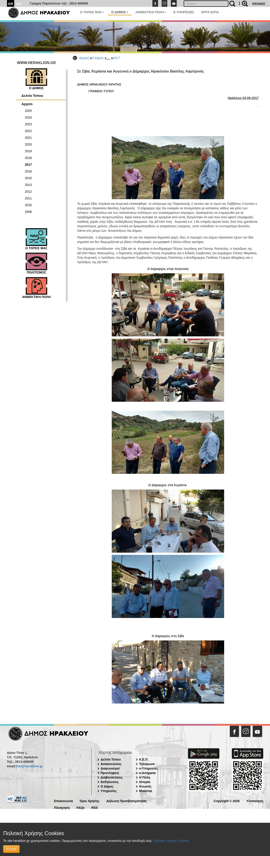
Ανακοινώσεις (111, 764)
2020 (28, 144)
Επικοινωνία (63, 800)
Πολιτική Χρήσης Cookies (171, 841)
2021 (28, 137)
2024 (28, 117)
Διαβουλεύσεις (112, 777)
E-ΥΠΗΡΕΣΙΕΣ (184, 12)
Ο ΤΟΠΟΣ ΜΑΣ (92, 12)
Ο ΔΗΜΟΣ (119, 12)
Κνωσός (145, 786)
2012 (28, 191)
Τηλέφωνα (146, 764)
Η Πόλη (144, 777)
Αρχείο (27, 104)
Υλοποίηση (254, 800)
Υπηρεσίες (109, 791)
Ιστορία (144, 782)
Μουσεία (145, 791)
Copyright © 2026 (227, 800)
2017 (116, 58)
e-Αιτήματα (147, 773)
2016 (28, 171)
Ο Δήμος (98, 58)
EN (18, 4)
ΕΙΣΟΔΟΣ (258, 3)
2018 (28, 158)
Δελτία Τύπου (32, 95)
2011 (28, 198)
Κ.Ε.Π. (143, 759)
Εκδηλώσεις (110, 782)
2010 (28, 205)
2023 (28, 124)
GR (10, 4)
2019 (28, 151)
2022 (28, 131)
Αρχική (84, 58)
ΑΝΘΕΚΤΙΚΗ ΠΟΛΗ (150, 12)
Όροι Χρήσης (90, 800)
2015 (28, 178)
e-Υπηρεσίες (148, 768)
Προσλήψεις (110, 773)
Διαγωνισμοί (110, 768)
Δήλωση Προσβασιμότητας (126, 800)
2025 (28, 111)
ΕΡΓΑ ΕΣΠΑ (210, 12)
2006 (28, 212)
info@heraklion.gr (29, 766)
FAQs (80, 807)
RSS (94, 807)
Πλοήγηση (62, 807)
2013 (28, 185)
